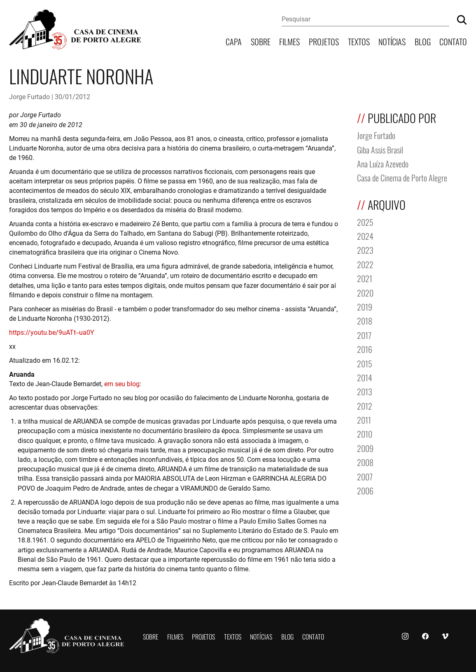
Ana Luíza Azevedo (382, 163)
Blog (423, 41)
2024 (365, 235)
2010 (364, 433)
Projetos (324, 41)
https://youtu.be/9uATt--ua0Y (51, 332)
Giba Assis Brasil (380, 149)
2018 (364, 320)
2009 (365, 447)
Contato (453, 41)
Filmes (289, 41)
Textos (359, 41)
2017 (364, 334)
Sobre (261, 41)
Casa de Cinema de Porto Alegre (402, 177)
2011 (364, 419)
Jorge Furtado (29, 96)
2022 (365, 263)
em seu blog (122, 383)
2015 (364, 363)
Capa (234, 41)
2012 (364, 405)
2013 (364, 391)
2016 (364, 348)
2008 (365, 461)
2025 (365, 221)
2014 (364, 377)
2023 (365, 249)
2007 (365, 476)
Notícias (392, 41)
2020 (365, 292)
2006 (365, 490)
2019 (364, 306)
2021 (364, 277)
